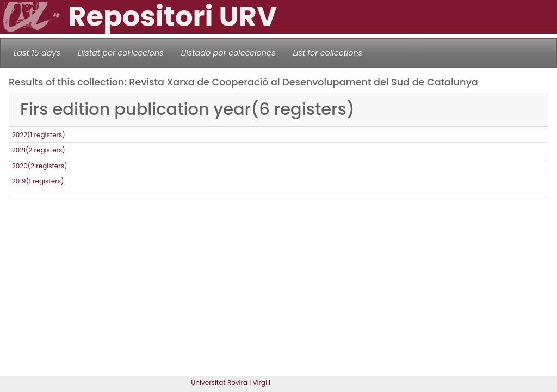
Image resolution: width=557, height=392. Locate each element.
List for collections (327, 52)
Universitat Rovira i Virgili (230, 382)
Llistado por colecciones (228, 52)
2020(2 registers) (39, 165)
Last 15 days (37, 52)
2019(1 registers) (38, 181)
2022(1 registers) (38, 134)
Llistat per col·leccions (121, 52)
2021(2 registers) (38, 150)
